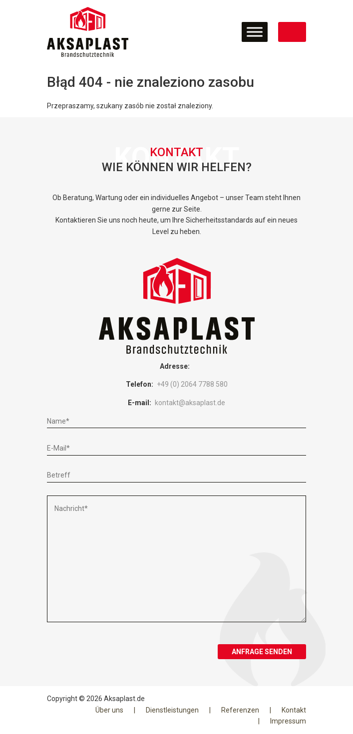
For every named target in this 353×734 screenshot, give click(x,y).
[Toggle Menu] (255, 31)
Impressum (288, 721)
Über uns (109, 710)
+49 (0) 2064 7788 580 (192, 384)
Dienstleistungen (172, 710)
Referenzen (240, 710)
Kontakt (294, 710)
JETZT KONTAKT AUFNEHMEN (292, 32)
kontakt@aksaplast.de (190, 403)
